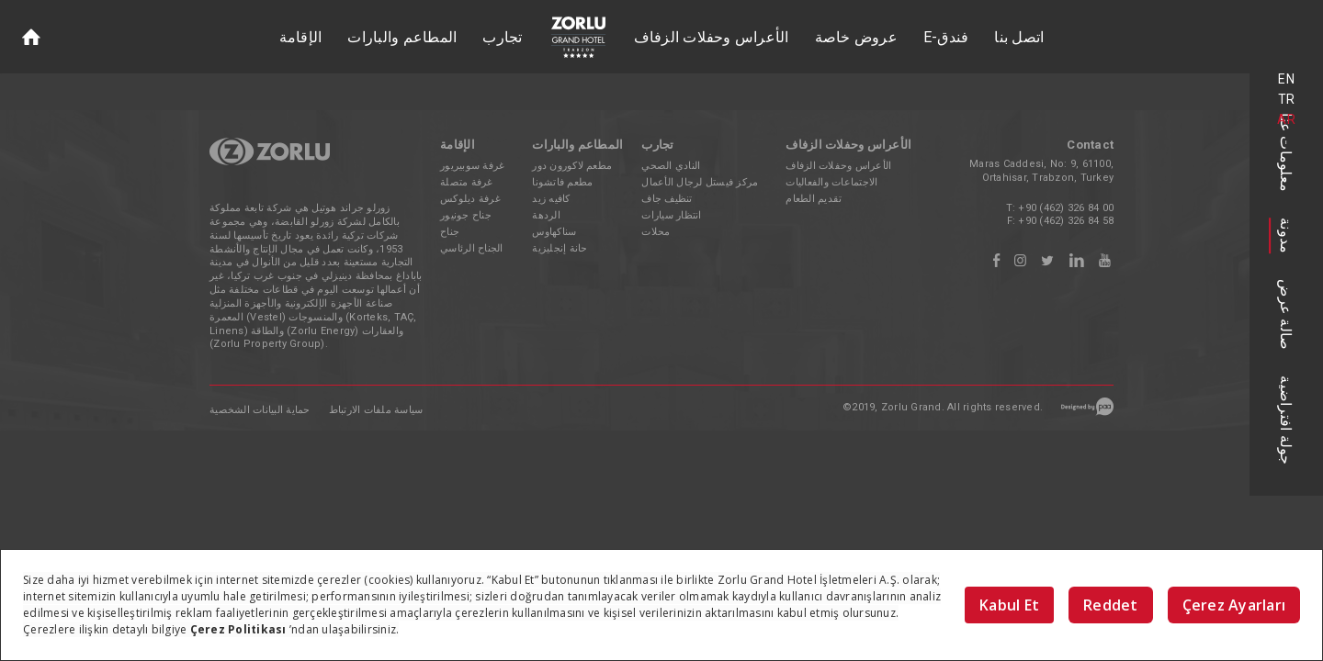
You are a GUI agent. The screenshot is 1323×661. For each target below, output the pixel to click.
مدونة (1286, 235)
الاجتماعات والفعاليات (831, 182)
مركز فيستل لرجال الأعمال (699, 182)
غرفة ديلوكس (470, 199)
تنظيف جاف (666, 199)
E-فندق (946, 37)
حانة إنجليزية (559, 248)
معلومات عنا (1286, 152)
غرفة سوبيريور (472, 166)
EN (1286, 79)
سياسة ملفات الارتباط (376, 410)
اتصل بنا (1019, 37)
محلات (655, 232)
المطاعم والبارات (402, 37)
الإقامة (300, 37)
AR (1286, 119)
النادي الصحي (670, 166)
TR (1286, 99)
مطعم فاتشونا (562, 182)
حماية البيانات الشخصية (260, 410)
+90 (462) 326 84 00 (1066, 208)
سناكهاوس (554, 232)
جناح (449, 232)
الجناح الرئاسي (471, 248)
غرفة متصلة (466, 182)
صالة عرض (1286, 314)
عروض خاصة (856, 37)
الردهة (546, 215)
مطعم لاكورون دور (572, 166)
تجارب (502, 37)
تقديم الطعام (814, 199)
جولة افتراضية (1286, 420)
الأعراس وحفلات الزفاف (711, 37)
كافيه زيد (551, 199)
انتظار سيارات (671, 215)
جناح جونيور (466, 215)
